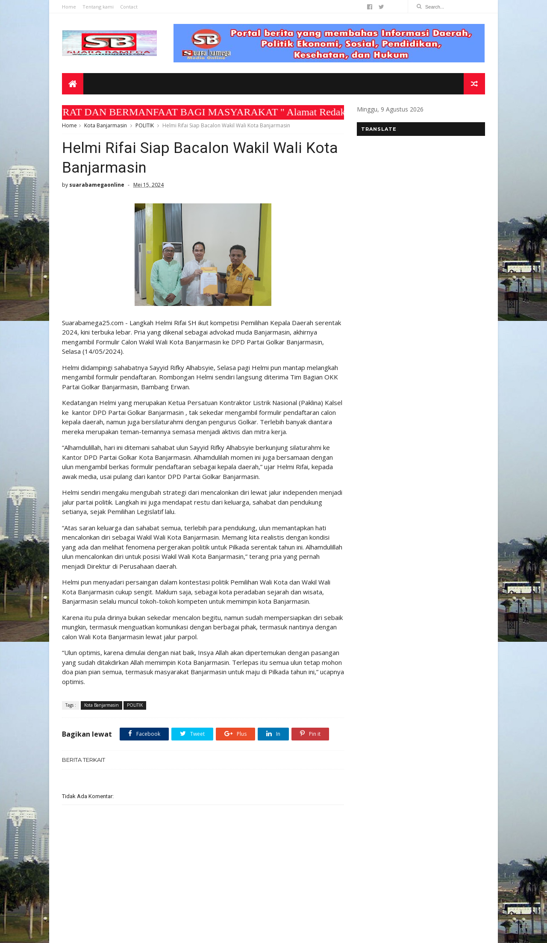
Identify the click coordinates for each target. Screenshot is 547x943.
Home (69, 6)
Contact (129, 6)
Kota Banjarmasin (105, 125)
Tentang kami (98, 6)
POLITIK (144, 125)
